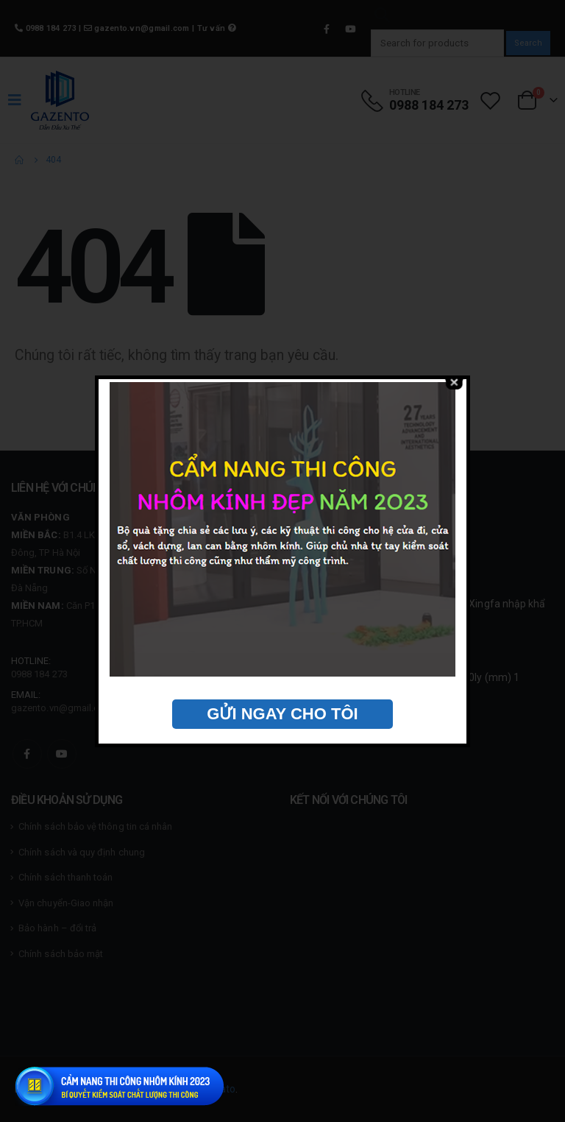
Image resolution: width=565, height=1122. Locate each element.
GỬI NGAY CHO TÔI (282, 714)
